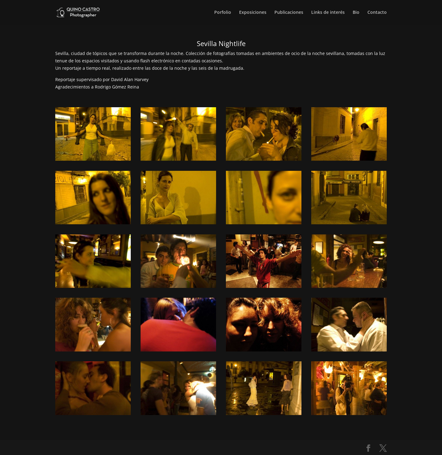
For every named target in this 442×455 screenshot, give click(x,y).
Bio (356, 12)
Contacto (377, 12)
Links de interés (328, 12)
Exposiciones (252, 12)
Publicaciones (288, 12)
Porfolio (222, 12)
